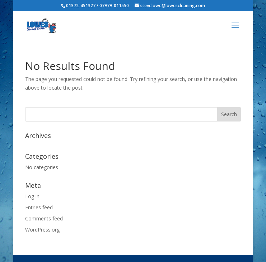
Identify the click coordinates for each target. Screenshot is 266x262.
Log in (32, 196)
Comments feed (44, 218)
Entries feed (39, 207)
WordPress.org (42, 229)
